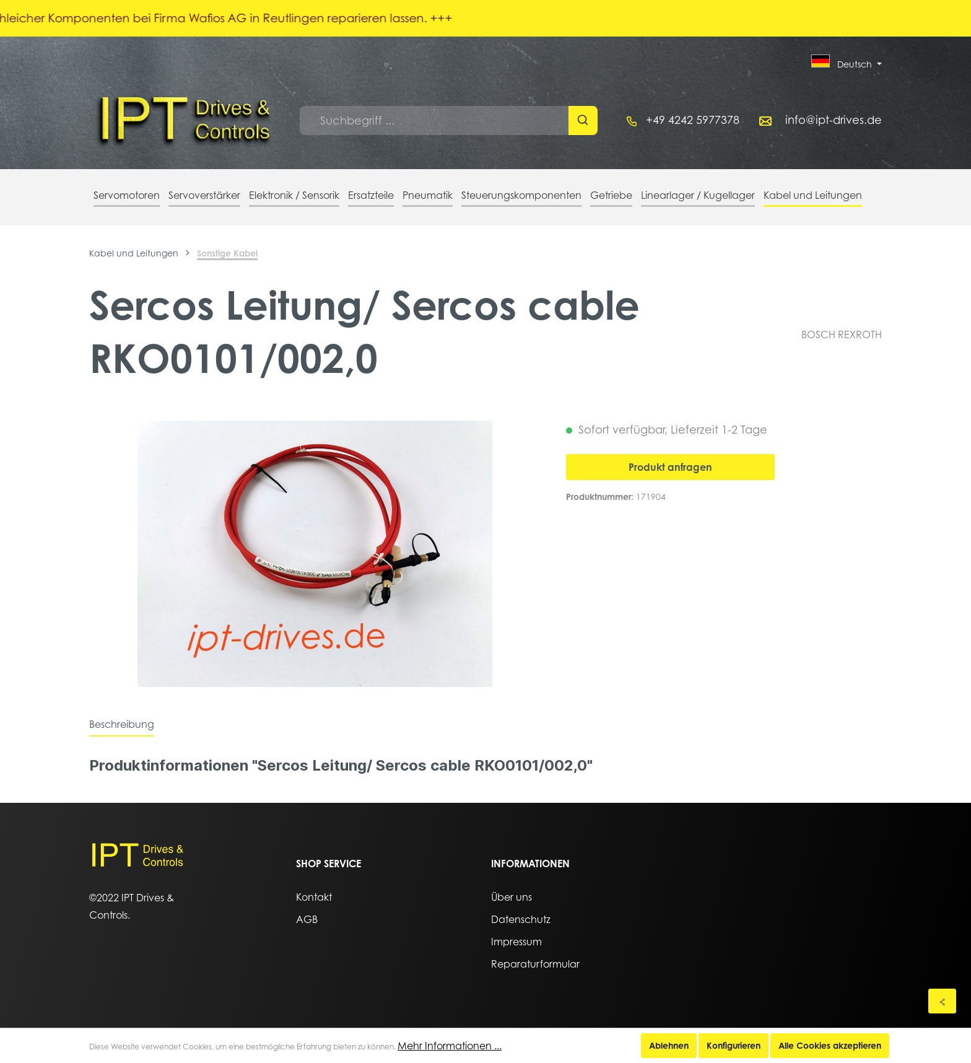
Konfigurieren (733, 1045)
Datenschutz (521, 919)
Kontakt (314, 897)
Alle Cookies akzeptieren (829, 1045)
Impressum (516, 941)
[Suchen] (583, 120)
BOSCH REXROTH (841, 334)
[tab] (121, 724)
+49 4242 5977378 (692, 119)
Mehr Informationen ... (450, 1045)
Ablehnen (669, 1045)
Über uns (511, 897)
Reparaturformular (535, 964)
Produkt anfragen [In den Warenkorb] (670, 467)
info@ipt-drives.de (833, 119)
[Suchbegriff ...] (434, 120)
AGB (307, 919)
